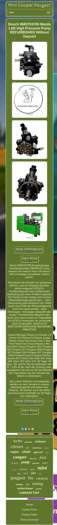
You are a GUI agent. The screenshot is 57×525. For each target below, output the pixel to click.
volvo (26, 473)
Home (29, 504)
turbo (17, 441)
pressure (28, 442)
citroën (14, 470)
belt (27, 448)
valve (40, 474)
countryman (37, 448)
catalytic (42, 478)
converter (29, 493)
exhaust (23, 469)
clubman (40, 441)
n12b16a (14, 463)
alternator (33, 458)
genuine (35, 463)
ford (43, 457)
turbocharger (25, 488)
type (19, 473)
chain (26, 452)
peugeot (18, 477)
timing (37, 483)
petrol (38, 489)
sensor (19, 484)
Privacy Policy (29, 514)
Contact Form (29, 509)
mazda (32, 470)
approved (38, 452)
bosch (46, 448)
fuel (33, 472)
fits (30, 477)
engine (14, 452)
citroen (17, 446)
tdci (28, 484)
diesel (47, 453)
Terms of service (29, 519)
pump (25, 462)
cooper (20, 457)
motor (45, 463)
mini (42, 468)
